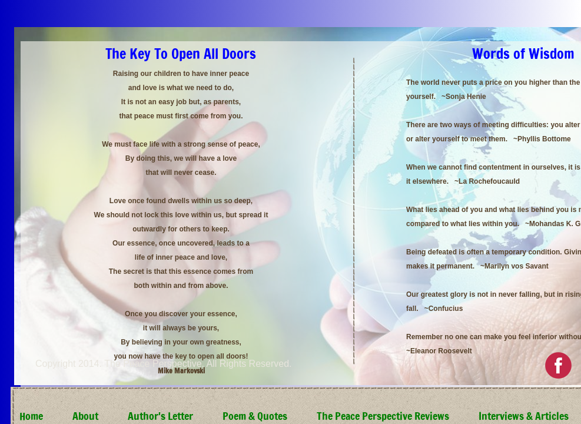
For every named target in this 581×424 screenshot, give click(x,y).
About (85, 415)
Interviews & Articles (524, 415)
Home (31, 415)
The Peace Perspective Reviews (383, 415)
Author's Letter (160, 415)
